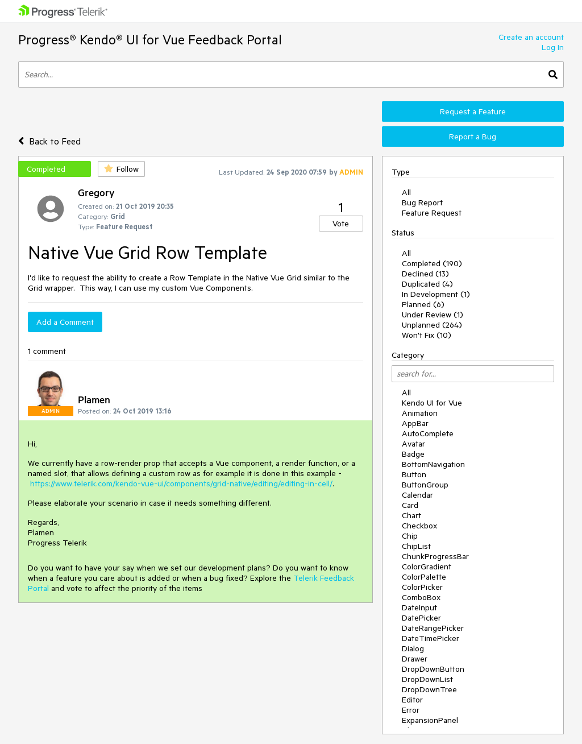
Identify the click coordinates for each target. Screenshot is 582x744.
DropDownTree (429, 689)
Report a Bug (472, 136)
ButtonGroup (425, 485)
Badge (413, 454)
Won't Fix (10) (426, 335)
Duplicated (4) (427, 284)
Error (410, 710)
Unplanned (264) (432, 325)
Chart (411, 515)
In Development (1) (436, 294)
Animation (420, 413)
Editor (412, 700)
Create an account (531, 37)
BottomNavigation (433, 464)
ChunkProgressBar (435, 556)
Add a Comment (65, 322)
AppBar (415, 423)
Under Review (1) (432, 314)
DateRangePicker (433, 628)
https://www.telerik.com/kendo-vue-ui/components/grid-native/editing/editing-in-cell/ (181, 483)
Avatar (413, 444)
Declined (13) (425, 273)
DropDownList (427, 679)
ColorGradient (426, 566)
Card (410, 505)
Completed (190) (432, 263)
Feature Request (432, 213)
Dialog (413, 648)
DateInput (419, 607)
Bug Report (422, 202)
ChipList (416, 546)
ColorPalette (424, 577)
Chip (410, 536)
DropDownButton (433, 669)
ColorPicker (422, 587)
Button (414, 474)
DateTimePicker (430, 638)
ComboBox (421, 597)
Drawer (414, 659)
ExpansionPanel (430, 720)
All (406, 192)
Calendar (417, 495)
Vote (340, 223)
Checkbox (419, 525)
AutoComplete (428, 433)
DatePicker (421, 618)
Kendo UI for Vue (432, 403)
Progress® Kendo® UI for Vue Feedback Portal (150, 39)
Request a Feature (473, 111)
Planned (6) (423, 304)
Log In (553, 47)
